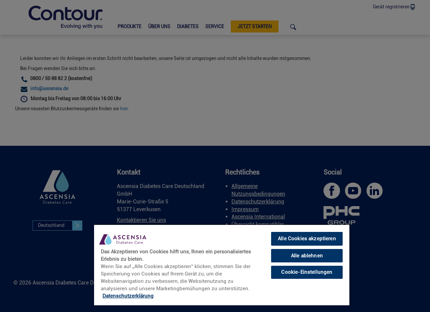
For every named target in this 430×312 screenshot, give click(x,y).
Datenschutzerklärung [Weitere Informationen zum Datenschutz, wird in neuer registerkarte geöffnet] (128, 296)
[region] (221, 264)
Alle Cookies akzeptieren (307, 239)
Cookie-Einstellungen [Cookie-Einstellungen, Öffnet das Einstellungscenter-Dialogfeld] (306, 272)
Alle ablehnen (307, 256)
